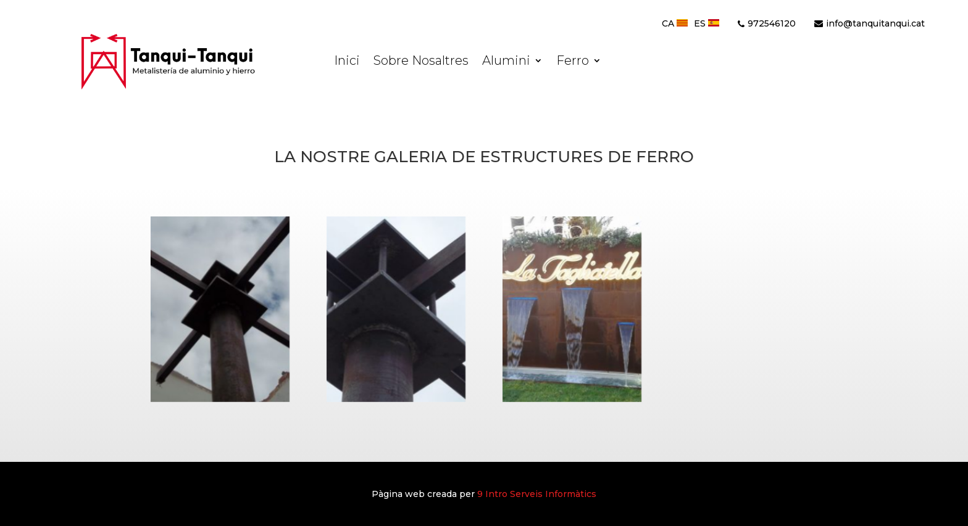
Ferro (572, 62)
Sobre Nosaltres (421, 62)
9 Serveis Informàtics (536, 493)
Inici (347, 62)
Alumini (506, 62)
